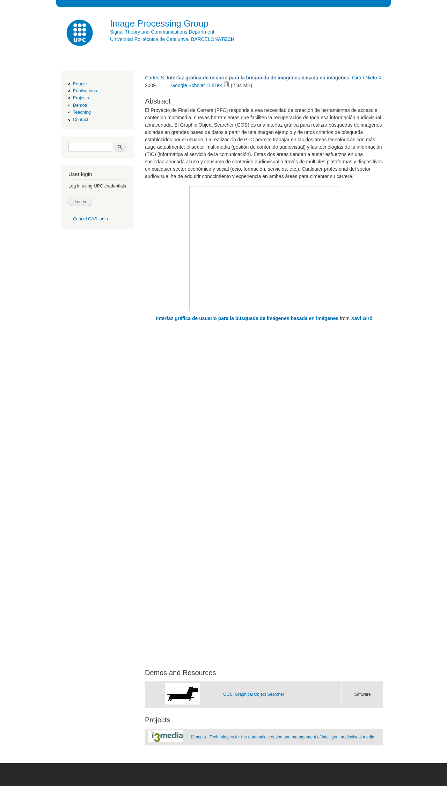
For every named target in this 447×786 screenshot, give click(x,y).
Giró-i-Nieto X (367, 77)
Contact (80, 119)
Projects (81, 97)
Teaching (82, 112)
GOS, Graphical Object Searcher (253, 694)
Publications (85, 90)
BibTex (214, 85)
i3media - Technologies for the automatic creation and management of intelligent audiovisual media (282, 737)
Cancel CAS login (90, 218)
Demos (80, 105)
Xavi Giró (361, 318)
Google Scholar (188, 85)
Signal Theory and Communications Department (162, 32)
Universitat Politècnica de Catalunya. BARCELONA (172, 39)
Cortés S (154, 77)
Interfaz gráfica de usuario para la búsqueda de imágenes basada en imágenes (247, 318)
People (80, 83)
